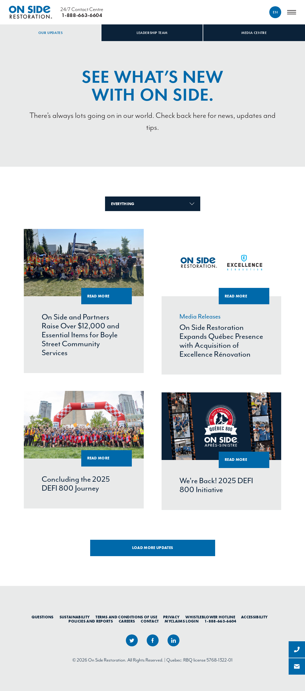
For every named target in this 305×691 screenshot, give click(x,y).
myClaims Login (181, 621)
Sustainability (75, 617)
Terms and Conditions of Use (126, 617)
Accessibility (254, 617)
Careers (127, 621)
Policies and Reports (90, 621)
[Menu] (291, 12)
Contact (150, 621)
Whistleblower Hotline (210, 617)
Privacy (171, 617)
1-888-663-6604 (220, 621)
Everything (152, 203)
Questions (43, 617)
